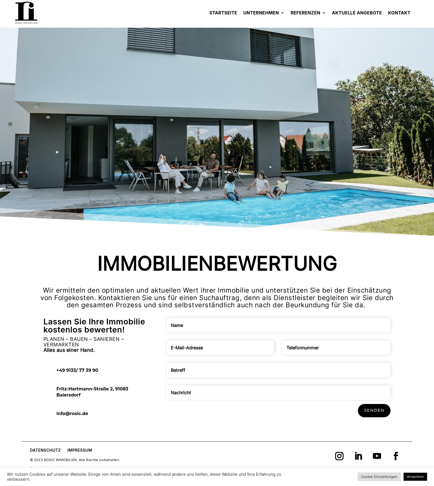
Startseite (223, 13)
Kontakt (399, 13)
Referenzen (305, 13)
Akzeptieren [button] (415, 477)
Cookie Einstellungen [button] (379, 476)
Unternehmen (261, 13)
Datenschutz (45, 450)
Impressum (79, 450)
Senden (374, 410)
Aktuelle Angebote (357, 13)
